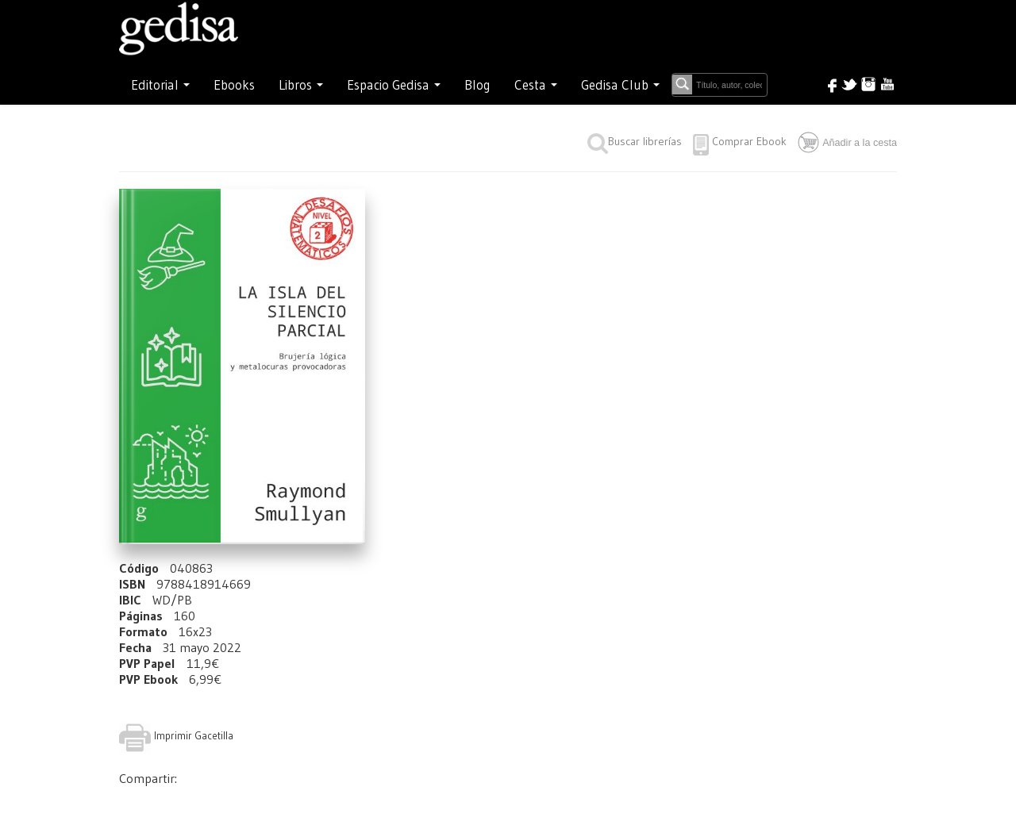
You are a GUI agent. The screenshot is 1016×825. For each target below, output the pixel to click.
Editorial (160, 85)
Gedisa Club (620, 85)
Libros (301, 85)
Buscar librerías (634, 141)
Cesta (535, 85)
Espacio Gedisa (394, 85)
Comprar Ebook (749, 141)
